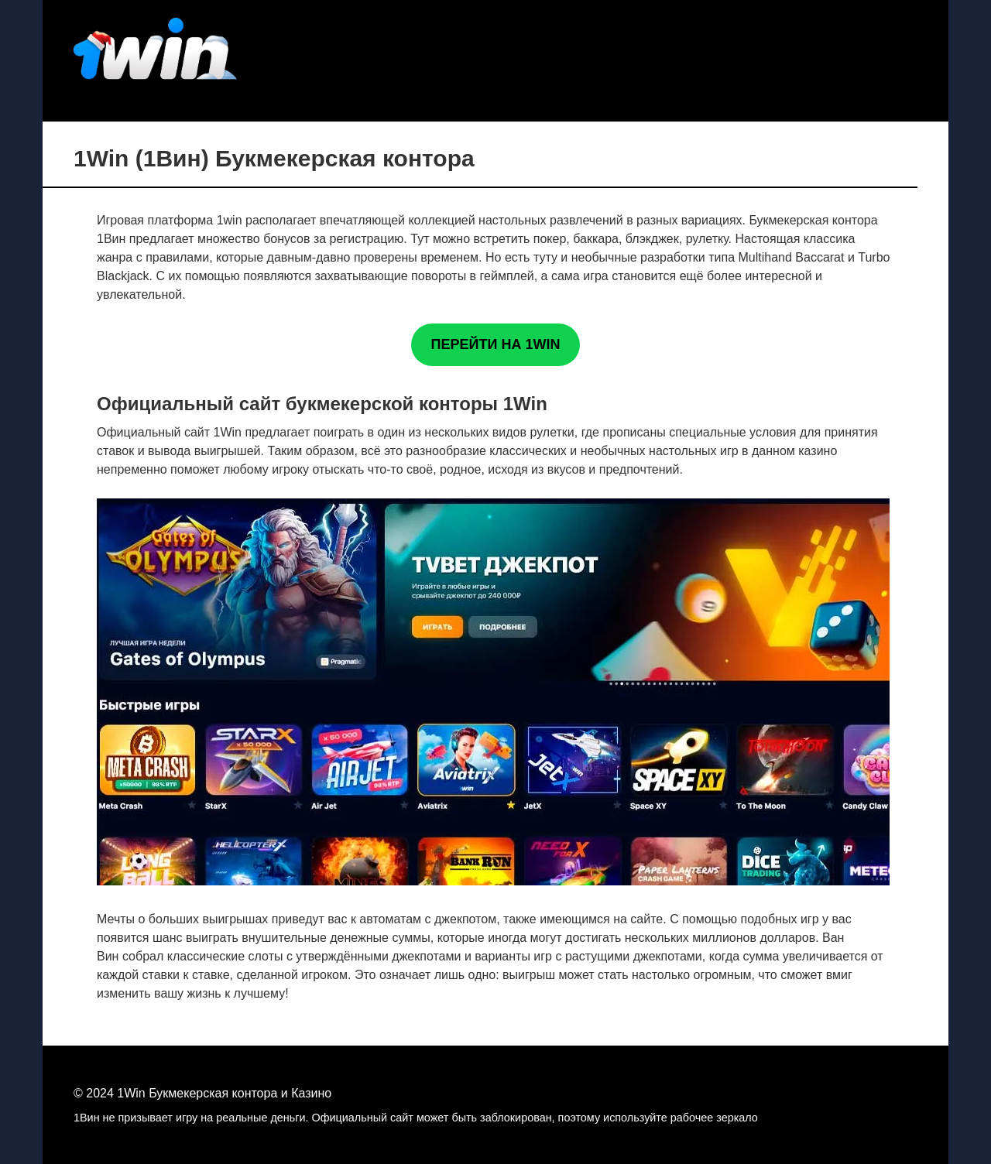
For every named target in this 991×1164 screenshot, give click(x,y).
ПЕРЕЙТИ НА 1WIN (496, 344)
